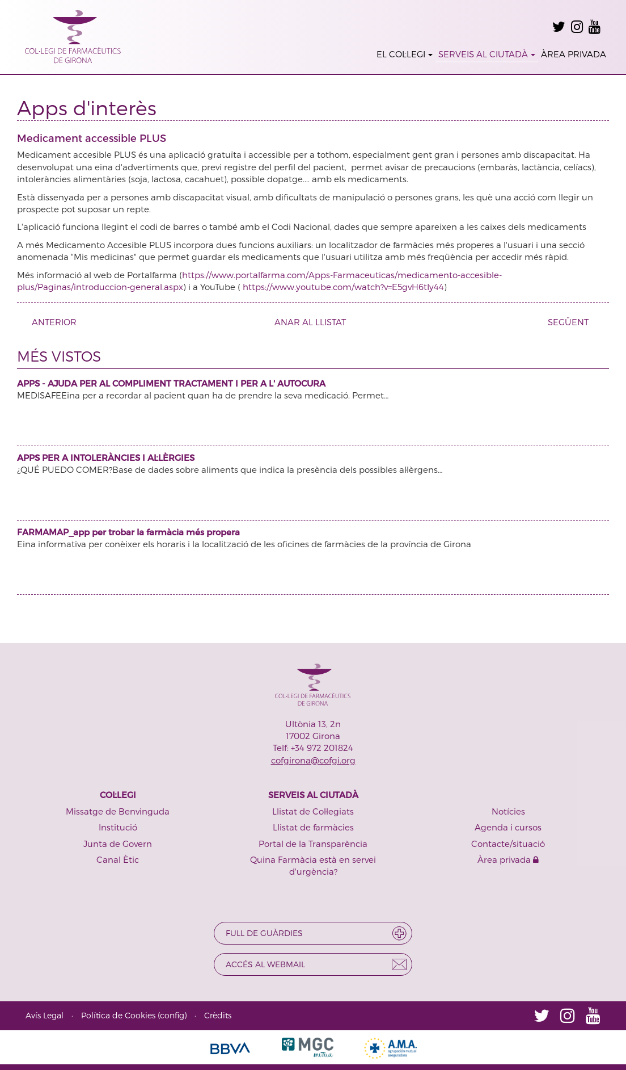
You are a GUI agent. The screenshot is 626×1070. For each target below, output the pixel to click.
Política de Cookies (118, 1015)
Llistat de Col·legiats (313, 811)
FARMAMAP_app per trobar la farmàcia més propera (128, 532)
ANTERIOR (50, 322)
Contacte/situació (508, 843)
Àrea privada (508, 859)
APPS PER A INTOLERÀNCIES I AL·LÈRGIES (105, 457)
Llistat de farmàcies (313, 827)
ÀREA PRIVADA (573, 54)
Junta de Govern (117, 843)
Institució (118, 827)
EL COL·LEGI (405, 54)
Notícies (508, 811)
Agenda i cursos (508, 827)
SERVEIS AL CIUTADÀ (486, 54)
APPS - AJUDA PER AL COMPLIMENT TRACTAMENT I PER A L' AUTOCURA (171, 383)
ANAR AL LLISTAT (310, 322)
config (172, 1015)
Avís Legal (45, 1015)
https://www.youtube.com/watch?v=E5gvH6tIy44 (343, 287)
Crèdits (217, 1015)
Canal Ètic (117, 859)
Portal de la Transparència (313, 843)
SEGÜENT (572, 322)
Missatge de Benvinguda (118, 811)
